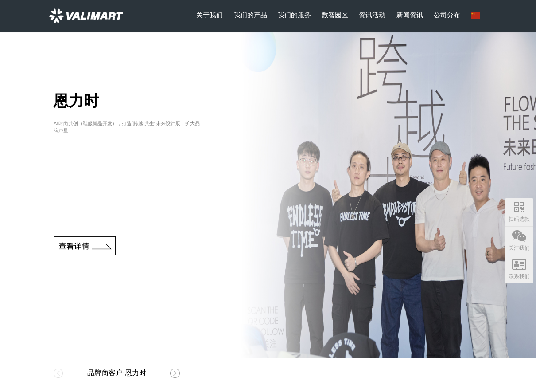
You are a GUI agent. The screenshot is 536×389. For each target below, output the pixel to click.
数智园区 (335, 15)
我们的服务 (294, 15)
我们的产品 (250, 15)
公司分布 (447, 15)
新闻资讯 (409, 15)
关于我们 (209, 15)
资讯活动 (372, 15)
